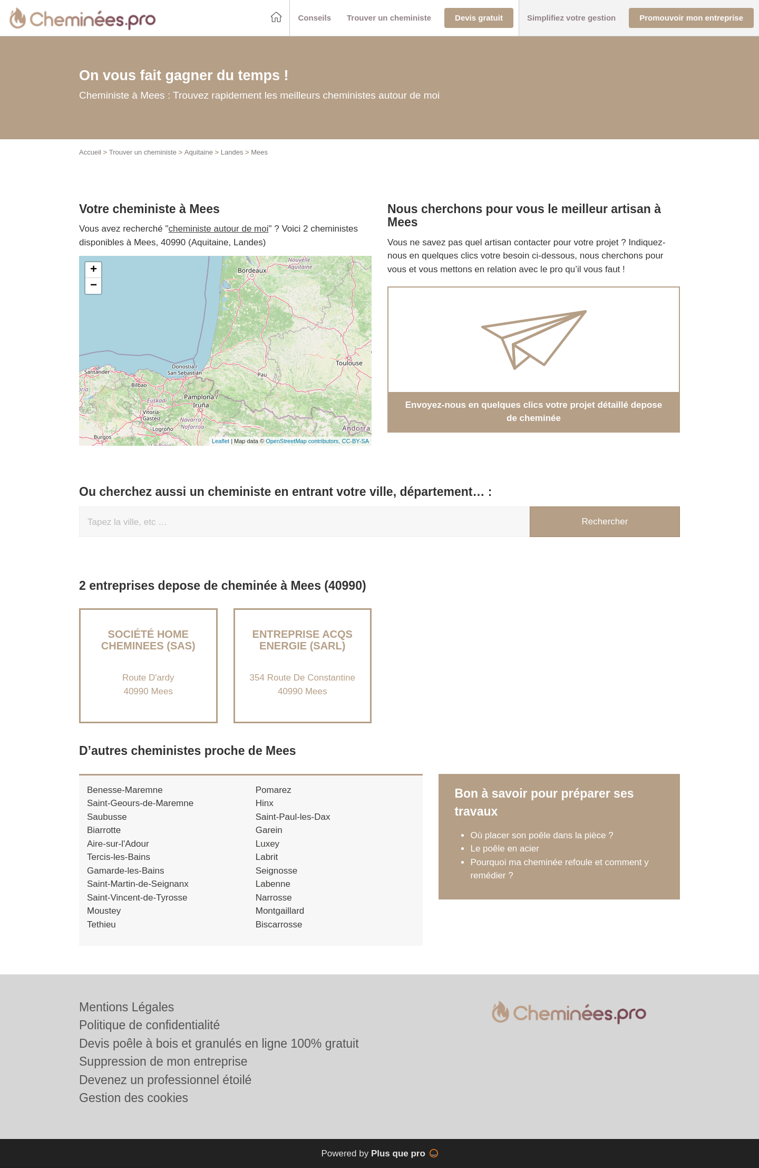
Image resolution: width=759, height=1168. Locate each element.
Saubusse (107, 817)
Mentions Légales (126, 1007)
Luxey (267, 844)
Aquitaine (198, 152)
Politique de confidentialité (149, 1025)
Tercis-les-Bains (118, 857)
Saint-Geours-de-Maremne (140, 803)
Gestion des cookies (133, 1098)
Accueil (90, 152)
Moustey (104, 911)
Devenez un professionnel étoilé (165, 1080)
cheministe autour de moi (219, 229)
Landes (232, 152)
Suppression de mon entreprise (163, 1061)
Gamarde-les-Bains (125, 871)
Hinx (265, 803)
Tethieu (101, 925)
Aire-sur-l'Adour (118, 844)
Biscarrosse (279, 925)
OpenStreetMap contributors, (304, 441)
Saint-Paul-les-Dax (293, 817)
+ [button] (93, 270)
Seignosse (276, 871)
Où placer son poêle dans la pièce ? (541, 835)
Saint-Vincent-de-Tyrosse (137, 898)
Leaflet (220, 441)
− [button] (93, 286)
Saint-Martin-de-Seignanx (138, 884)
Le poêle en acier (504, 849)
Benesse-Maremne (125, 790)
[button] (314, 18)
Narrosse (274, 898)
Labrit (267, 857)
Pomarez (273, 790)
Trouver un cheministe (143, 152)
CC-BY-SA (355, 441)
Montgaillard (280, 911)
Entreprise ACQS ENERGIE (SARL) (302, 640)
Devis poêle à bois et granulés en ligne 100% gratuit (219, 1043)
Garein (269, 830)
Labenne (273, 884)
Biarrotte (104, 830)
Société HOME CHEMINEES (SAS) (148, 640)
